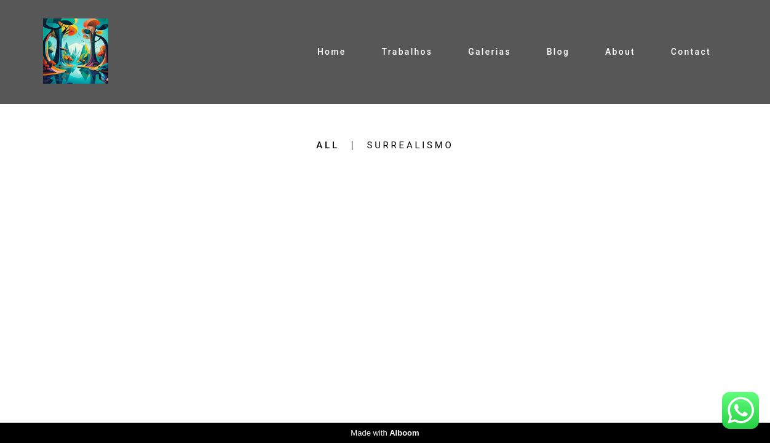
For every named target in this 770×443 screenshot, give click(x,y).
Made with (385, 432)
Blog (558, 52)
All (327, 145)
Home (331, 52)
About (620, 52)
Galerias (489, 52)
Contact (691, 52)
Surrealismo (410, 145)
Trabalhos (406, 52)
